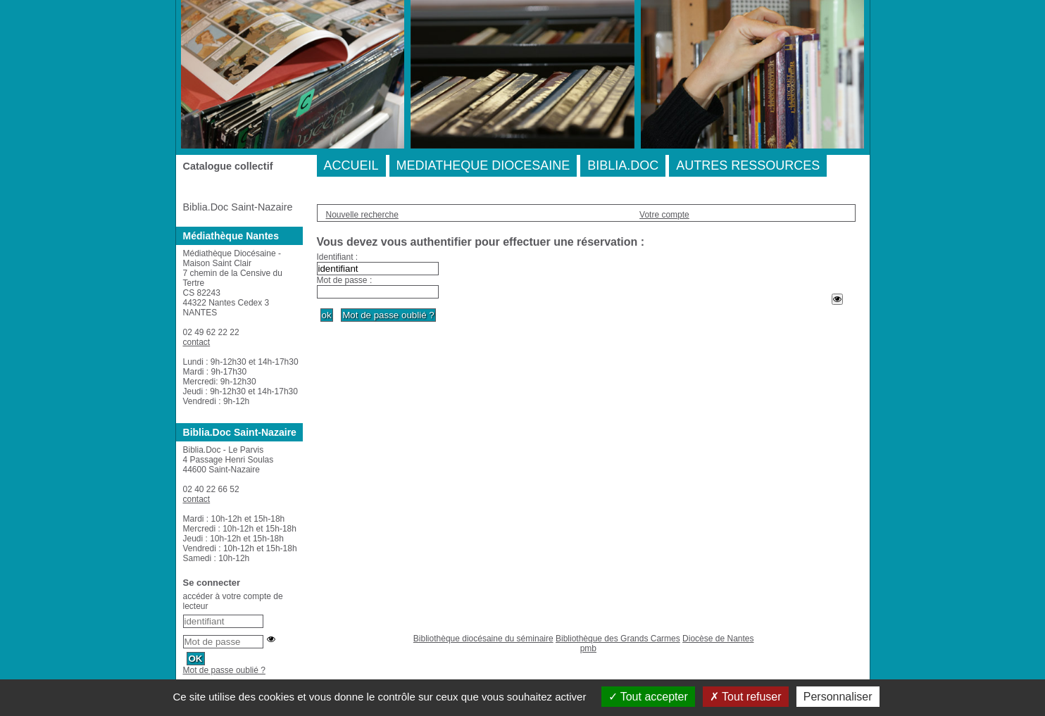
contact (197, 342)
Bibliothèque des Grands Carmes (618, 638)
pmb (588, 648)
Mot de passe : (345, 280)
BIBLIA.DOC (622, 165)
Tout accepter (648, 697)
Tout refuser (746, 697)
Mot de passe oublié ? (224, 670)
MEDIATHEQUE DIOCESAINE (483, 165)
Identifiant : (337, 257)
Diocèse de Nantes (717, 638)
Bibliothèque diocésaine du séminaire (483, 638)
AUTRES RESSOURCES (748, 165)
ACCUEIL (351, 165)
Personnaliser (837, 697)
